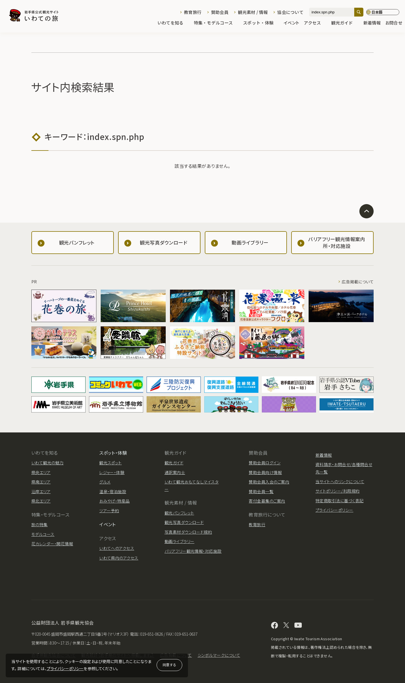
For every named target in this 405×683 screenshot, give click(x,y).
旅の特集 (39, 524)
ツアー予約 (109, 510)
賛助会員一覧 (261, 491)
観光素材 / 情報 (253, 12)
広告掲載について (358, 281)
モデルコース (42, 534)
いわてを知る (173, 23)
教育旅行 (192, 12)
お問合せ (393, 23)
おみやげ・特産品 (114, 501)
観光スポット (110, 463)
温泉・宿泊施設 (112, 491)
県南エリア (40, 482)
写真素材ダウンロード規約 (188, 532)
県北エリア (40, 501)
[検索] (358, 12)
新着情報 (372, 23)
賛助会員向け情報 (265, 472)
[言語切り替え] (382, 12)
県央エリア (40, 472)
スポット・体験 (261, 23)
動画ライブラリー (180, 541)
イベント (291, 23)
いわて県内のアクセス (118, 558)
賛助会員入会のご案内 (269, 482)
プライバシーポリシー (65, 668)
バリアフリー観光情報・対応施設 (193, 551)
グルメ (104, 482)
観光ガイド (345, 23)
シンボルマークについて (219, 655)
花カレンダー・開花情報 (52, 543)
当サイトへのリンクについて (339, 481)
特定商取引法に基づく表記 (339, 500)
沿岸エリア (40, 491)
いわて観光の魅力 (47, 463)
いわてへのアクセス (116, 548)
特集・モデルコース (216, 23)
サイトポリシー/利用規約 (337, 491)
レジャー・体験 (111, 472)
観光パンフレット (179, 513)
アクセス (315, 23)
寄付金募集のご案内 (267, 501)
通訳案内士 (175, 472)
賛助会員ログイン (264, 463)
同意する (169, 664)
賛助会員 (219, 12)
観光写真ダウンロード (184, 522)
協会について (290, 12)
